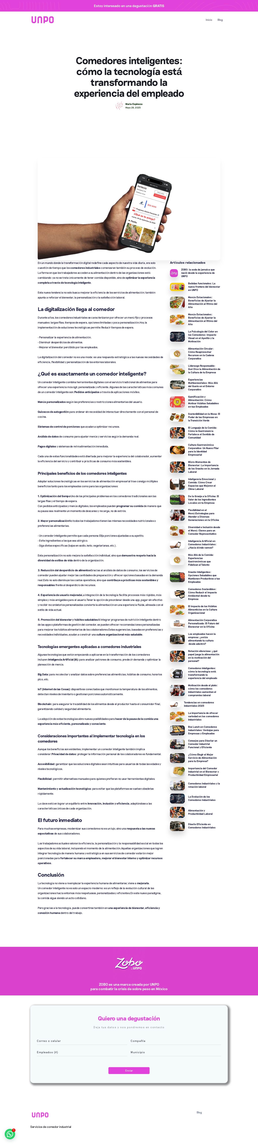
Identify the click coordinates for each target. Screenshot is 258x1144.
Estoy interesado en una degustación (129, 6)
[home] (42, 19)
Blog (220, 19)
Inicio (209, 19)
